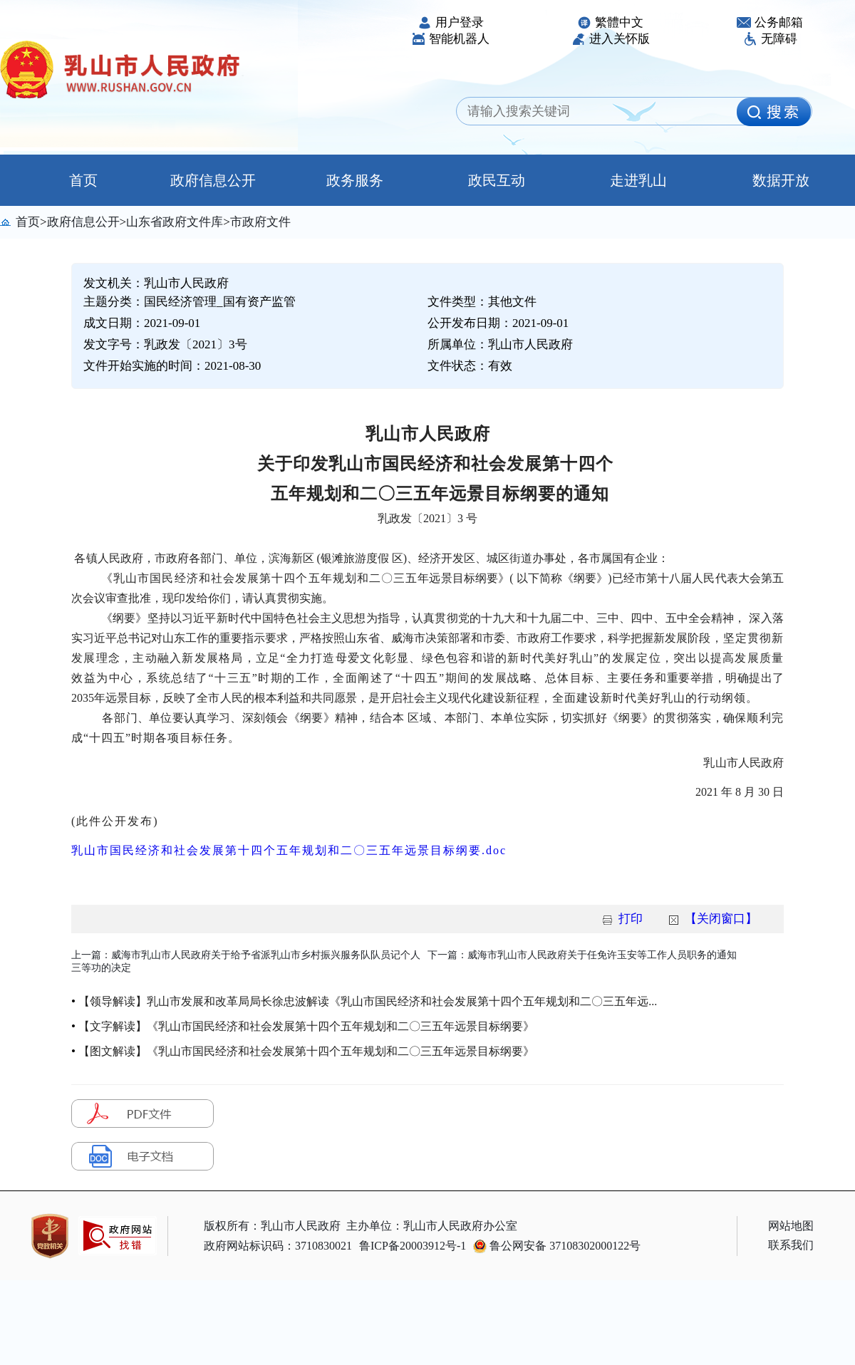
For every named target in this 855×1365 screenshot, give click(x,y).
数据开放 (780, 180)
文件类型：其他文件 (482, 301)
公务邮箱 (770, 22)
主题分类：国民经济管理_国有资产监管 (189, 301)
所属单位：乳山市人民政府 (500, 344)
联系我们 (791, 1245)
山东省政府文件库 (174, 222)
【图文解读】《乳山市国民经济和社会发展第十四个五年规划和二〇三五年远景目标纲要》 (306, 1051)
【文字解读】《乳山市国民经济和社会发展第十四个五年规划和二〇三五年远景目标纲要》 (306, 1026)
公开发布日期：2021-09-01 (498, 323)
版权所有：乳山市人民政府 (272, 1226)
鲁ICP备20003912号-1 (412, 1246)
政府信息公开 (213, 180)
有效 (500, 366)
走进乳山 (638, 180)
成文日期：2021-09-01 (141, 323)
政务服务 (354, 180)
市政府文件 (260, 222)
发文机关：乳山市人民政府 (156, 283)
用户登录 (451, 22)
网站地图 (791, 1226)
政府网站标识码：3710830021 (278, 1246)
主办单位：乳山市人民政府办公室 (431, 1226)
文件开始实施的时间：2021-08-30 (172, 366)
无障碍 (770, 39)
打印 (630, 918)
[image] (774, 112)
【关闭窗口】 (721, 918)
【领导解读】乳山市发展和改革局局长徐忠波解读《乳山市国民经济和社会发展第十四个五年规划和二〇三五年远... (367, 1001)
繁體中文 (610, 22)
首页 (71, 180)
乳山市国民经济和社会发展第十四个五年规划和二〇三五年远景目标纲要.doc (289, 850)
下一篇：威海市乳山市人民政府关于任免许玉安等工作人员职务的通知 (582, 955)
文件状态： (470, 366)
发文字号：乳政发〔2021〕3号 (165, 344)
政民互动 (496, 180)
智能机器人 (450, 39)
